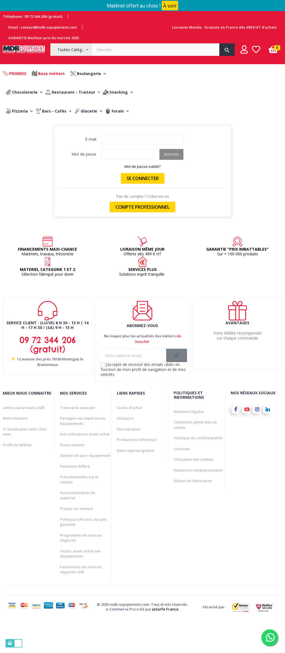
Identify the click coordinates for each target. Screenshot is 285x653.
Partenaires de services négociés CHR (81, 603)
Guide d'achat (129, 441)
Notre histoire (15, 452)
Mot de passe (84, 188)
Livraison (182, 482)
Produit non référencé (136, 473)
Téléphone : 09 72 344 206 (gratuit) (32, 16)
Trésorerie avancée (77, 441)
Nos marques (128, 462)
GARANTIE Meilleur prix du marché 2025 (43, 37)
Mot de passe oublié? (142, 200)
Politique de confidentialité (198, 471)
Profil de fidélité (17, 478)
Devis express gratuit (135, 484)
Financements (72, 478)
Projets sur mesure (76, 542)
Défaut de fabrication (193, 514)
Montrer (171, 188)
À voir (170, 5)
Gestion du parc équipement (85, 489)
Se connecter (143, 212)
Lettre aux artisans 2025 (24, 441)
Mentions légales (189, 445)
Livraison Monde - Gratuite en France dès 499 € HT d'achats (224, 27)
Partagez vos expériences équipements (82, 455)
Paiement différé (75, 499)
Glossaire (125, 452)
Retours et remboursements (198, 504)
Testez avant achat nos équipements (80, 587)
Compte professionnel (142, 241)
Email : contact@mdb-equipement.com (42, 27)
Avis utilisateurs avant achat (85, 467)
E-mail (90, 173)
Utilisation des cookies (193, 493)
